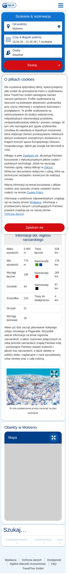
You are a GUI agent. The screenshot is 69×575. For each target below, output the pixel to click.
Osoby (16, 50)
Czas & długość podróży (26, 37)
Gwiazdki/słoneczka (16, 539)
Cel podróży (19, 24)
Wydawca (35, 202)
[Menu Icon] (61, 5)
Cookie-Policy (35, 192)
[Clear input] (59, 26)
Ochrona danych (14, 214)
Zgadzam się (30, 155)
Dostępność (54, 559)
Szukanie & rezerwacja (33, 16)
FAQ (54, 563)
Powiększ (53, 437)
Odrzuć (48, 167)
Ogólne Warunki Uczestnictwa (27, 563)
